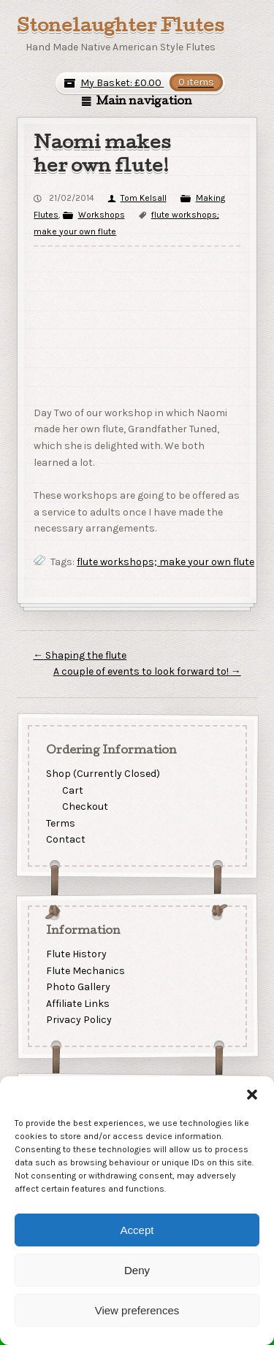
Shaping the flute (79, 655)
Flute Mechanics (84, 970)
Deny (137, 1270)
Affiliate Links (77, 1003)
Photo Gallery (77, 987)
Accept (137, 1230)
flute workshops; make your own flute (165, 562)
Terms (60, 823)
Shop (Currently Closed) (102, 773)
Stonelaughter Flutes (120, 28)
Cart (72, 790)
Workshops (101, 215)
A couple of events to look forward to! (147, 671)
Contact (65, 840)
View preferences (137, 1310)
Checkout (85, 807)
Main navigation (144, 102)
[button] (252, 1094)
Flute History (75, 954)
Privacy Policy (78, 1019)
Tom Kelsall (144, 198)
